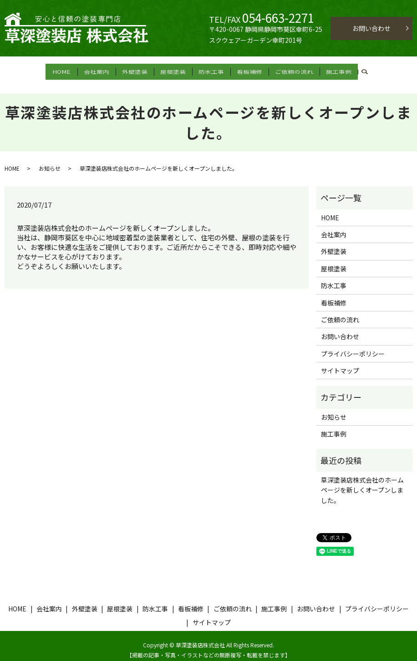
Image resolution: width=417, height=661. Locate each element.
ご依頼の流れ (297, 70)
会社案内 (99, 70)
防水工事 (214, 70)
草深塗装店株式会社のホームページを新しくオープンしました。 (362, 482)
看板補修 (252, 70)
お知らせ (50, 160)
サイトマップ (340, 362)
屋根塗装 (175, 70)
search (367, 71)
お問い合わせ (371, 28)
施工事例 (341, 70)
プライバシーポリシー (353, 345)
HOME (61, 70)
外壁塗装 (137, 70)
